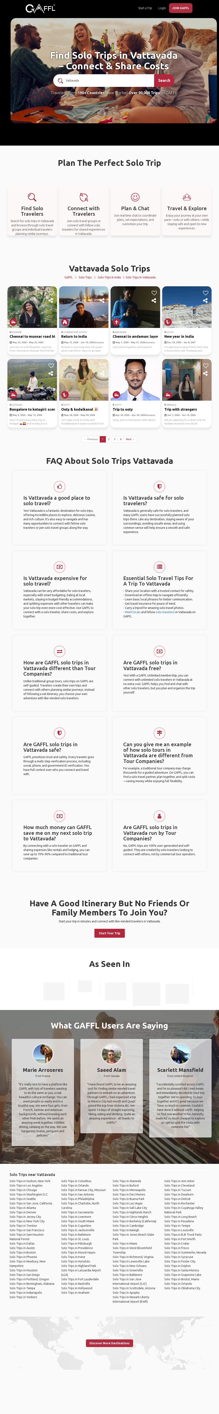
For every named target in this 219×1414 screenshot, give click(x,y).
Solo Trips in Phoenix (23, 1257)
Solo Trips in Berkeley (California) (134, 1221)
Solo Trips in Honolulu (75, 1261)
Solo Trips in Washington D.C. (29, 1194)
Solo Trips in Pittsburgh (76, 1243)
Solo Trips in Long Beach (180, 1216)
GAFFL (68, 277)
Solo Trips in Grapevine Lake (182, 1274)
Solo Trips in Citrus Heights (130, 1216)
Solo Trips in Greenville (128, 1270)
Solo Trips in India (109, 277)
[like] (51, 293)
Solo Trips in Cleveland (179, 1185)
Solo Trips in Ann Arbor (179, 1181)
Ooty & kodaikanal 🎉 (79, 409)
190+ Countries (91, 93)
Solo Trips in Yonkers (23, 1297)
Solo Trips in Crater (176, 1243)
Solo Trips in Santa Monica (181, 1270)
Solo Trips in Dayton (177, 1266)
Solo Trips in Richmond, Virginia (133, 1257)
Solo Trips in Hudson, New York (30, 1181)
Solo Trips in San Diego (25, 1274)
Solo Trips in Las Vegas (128, 1203)
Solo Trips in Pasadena (179, 1221)
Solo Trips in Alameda (127, 1181)
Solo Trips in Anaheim (75, 1292)
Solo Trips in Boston (23, 1252)
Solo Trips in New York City (27, 1221)
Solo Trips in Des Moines (129, 1194)
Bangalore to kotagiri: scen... (34, 409)
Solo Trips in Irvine (73, 1257)
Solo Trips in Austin (22, 1248)
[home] (40, 8)
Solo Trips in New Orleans (130, 1266)
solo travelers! (165, 612)
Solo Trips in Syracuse (178, 1257)
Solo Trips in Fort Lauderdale (80, 1279)
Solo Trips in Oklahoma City (182, 1288)
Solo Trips (85, 277)
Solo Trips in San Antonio (77, 1194)
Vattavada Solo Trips (109, 268)
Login (162, 8)
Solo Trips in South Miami (77, 1221)
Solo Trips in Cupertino (76, 1225)
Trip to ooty (123, 409)
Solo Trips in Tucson (177, 1190)
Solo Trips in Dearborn (179, 1194)
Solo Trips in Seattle (23, 1199)
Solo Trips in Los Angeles (26, 1185)
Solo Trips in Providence (77, 1248)
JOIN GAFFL (180, 8)
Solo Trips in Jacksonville (77, 1230)
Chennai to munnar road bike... (36, 336)
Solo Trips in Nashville (75, 1283)
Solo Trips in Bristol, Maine (181, 1279)
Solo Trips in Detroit (177, 1199)
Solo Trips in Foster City (179, 1261)
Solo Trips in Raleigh (126, 1230)
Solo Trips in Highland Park (78, 1266)
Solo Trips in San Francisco (27, 1230)
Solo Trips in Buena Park (128, 1199)
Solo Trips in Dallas (22, 1243)
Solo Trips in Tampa (22, 1288)
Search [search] (164, 80)
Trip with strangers (180, 409)
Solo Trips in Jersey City (25, 1216)
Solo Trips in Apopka (126, 1292)
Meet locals (133, 612)
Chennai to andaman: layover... (139, 336)
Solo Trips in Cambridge (128, 1225)
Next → (130, 439)
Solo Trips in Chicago (23, 1190)
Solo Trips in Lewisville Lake (131, 1261)
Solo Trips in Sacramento (77, 1212)
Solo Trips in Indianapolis (26, 1292)
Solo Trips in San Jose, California (31, 1203)
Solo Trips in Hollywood (76, 1288)
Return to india (74, 336)
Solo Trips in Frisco (176, 1248)
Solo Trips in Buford (126, 1185)
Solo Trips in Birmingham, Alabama (32, 1283)
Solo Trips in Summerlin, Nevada (185, 1252)
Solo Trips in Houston (24, 1270)
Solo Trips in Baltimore (76, 1234)
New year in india (179, 336)
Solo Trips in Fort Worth (179, 1239)
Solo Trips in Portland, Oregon (29, 1279)
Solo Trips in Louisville (179, 1230)
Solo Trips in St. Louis (75, 1239)
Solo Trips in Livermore (76, 1216)
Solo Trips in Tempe (177, 1225)
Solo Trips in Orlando (75, 1185)
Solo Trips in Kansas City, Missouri (83, 1190)
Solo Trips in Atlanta (23, 1208)
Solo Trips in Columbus (76, 1181)
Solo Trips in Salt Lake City (130, 1208)
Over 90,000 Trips (144, 93)
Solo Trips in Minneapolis (129, 1190)
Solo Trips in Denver (23, 1212)
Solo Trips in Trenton (23, 1225)
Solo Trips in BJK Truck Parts (183, 1234)
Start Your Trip (109, 933)
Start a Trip (145, 8)
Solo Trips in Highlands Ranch (132, 1212)
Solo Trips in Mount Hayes (78, 1252)
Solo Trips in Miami (125, 1243)
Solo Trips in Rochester (179, 1203)
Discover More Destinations (109, 1343)
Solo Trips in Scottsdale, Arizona (134, 1288)
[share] (51, 301)
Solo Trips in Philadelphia (77, 1199)
